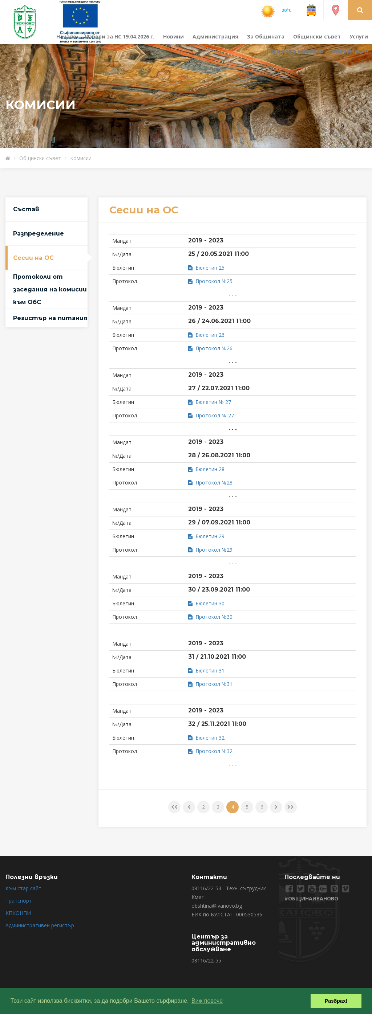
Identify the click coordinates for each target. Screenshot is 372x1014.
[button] (360, 9)
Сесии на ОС (33, 257)
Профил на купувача (295, 51)
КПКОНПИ (18, 912)
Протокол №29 (210, 549)
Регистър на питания (50, 318)
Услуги (358, 36)
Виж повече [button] (207, 1001)
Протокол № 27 (211, 415)
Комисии (81, 158)
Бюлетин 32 (206, 737)
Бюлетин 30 (206, 603)
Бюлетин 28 (206, 469)
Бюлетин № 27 (209, 401)
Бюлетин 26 (206, 334)
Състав (26, 209)
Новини (173, 36)
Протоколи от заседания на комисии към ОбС (50, 289)
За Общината (265, 36)
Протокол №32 (210, 751)
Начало (66, 36)
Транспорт (18, 900)
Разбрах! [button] (336, 1001)
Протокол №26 (210, 348)
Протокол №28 (210, 482)
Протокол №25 (210, 281)
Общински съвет (317, 36)
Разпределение (38, 233)
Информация (350, 51)
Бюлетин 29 (206, 536)
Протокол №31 (210, 683)
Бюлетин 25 (206, 267)
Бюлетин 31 (206, 670)
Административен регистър (39, 925)
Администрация (215, 36)
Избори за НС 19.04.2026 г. (119, 36)
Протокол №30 (210, 616)
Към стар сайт (23, 888)
